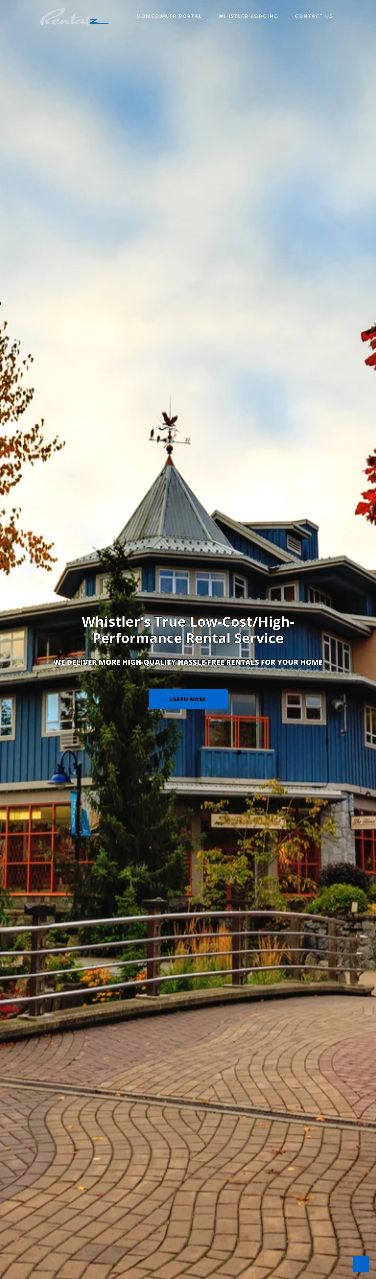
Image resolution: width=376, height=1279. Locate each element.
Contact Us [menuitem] (314, 16)
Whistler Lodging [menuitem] (248, 16)
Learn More (188, 698)
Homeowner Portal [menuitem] (169, 16)
